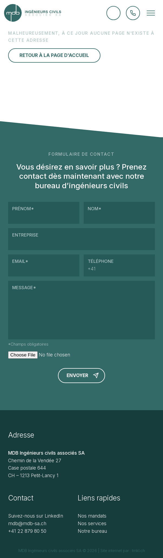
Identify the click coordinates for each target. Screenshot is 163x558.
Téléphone (119, 265)
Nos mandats (92, 516)
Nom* (119, 213)
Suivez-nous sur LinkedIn (35, 516)
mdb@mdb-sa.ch (27, 523)
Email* (43, 265)
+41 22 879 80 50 (27, 531)
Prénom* (43, 213)
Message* (81, 310)
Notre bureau (92, 531)
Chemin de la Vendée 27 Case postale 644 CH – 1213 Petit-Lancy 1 (34, 468)
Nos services (92, 523)
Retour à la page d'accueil (54, 55)
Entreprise (81, 239)
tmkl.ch (138, 550)
